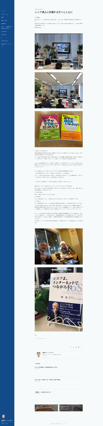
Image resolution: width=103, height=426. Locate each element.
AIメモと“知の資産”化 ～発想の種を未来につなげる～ (46, 367)
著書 (2, 17)
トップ (3, 11)
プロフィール (4, 14)
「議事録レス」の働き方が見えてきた (43, 392)
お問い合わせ (4, 40)
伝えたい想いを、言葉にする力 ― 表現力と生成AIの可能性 (47, 379)
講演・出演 (4, 20)
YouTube (3, 34)
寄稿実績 (3, 23)
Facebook (4, 31)
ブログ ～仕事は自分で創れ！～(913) (41, 338)
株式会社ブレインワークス (6, 44)
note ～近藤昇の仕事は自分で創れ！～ (6, 27)
